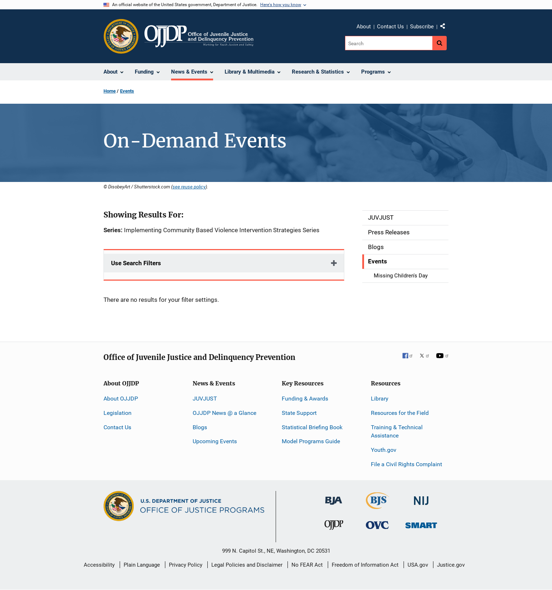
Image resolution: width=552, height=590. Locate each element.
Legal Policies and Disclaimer (246, 565)
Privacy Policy (185, 565)
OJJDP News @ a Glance (224, 412)
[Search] (388, 43)
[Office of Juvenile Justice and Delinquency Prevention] (334, 526)
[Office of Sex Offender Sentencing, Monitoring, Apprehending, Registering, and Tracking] (421, 523)
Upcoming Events (215, 441)
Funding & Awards (305, 398)
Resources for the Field (400, 412)
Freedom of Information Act (365, 565)
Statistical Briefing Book (312, 427)
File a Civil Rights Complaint (406, 464)
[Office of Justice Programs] (121, 36)
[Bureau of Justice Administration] (333, 497)
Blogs (200, 427)
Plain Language (142, 565)
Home (110, 91)
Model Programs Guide (311, 441)
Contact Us (390, 26)
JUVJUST (205, 398)
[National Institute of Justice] (421, 497)
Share (445, 28)
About (363, 26)
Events (127, 91)
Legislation (118, 412)
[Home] (198, 36)
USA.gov (418, 565)
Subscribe (422, 26)
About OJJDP (121, 398)
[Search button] (439, 43)
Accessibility (99, 565)
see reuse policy (189, 186)
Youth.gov (383, 449)
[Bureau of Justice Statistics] (377, 505)
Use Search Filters (136, 263)
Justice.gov (451, 565)
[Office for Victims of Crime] (377, 524)
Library (379, 398)
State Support (299, 412)
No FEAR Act (307, 565)
